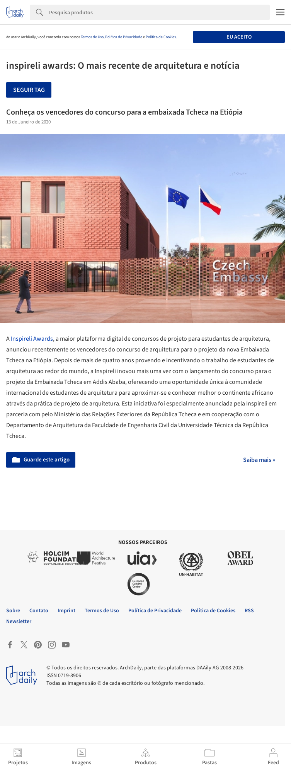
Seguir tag (29, 90)
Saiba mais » (259, 460)
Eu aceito (239, 37)
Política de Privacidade (123, 37)
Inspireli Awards (32, 338)
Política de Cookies (161, 37)
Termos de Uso (92, 37)
